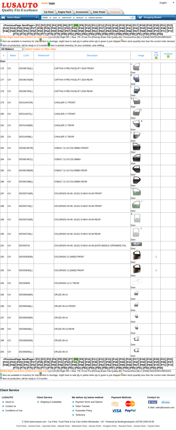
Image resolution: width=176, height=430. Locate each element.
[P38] (108, 28)
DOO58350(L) (26, 352)
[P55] (54, 31)
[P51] (26, 31)
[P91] (139, 34)
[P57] (67, 31)
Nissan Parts (95, 426)
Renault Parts (125, 426)
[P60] (88, 31)
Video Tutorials (82, 406)
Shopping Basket (150, 17)
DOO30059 (24, 283)
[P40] (122, 28)
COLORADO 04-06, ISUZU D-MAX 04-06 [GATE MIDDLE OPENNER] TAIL (90, 245)
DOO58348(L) (26, 306)
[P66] (129, 31)
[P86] (105, 34)
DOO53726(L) (26, 234)
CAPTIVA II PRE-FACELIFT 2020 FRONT (74, 68)
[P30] (54, 28)
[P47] (170, 28)
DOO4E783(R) (26, 80)
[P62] (102, 31)
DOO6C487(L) (26, 159)
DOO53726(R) (26, 219)
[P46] (163, 28)
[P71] (163, 31)
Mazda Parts (64, 426)
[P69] (150, 31)
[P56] (60, 31)
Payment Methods (121, 397)
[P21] (163, 25)
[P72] (170, 31)
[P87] (112, 34)
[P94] (160, 34)
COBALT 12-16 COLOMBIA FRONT (71, 148)
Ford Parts (22, 426)
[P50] (20, 31)
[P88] (119, 34)
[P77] (43, 34)
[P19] (149, 25)
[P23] (6, 28)
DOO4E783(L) (26, 91)
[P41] (129, 28)
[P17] (136, 25)
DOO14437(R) (26, 102)
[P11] (94, 25)
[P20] (156, 25)
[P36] (95, 28)
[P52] (33, 31)
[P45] (156, 28)
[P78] (50, 34)
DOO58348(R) (26, 294)
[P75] (30, 34)
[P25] (20, 28)
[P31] (60, 28)
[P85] (98, 34)
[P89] (126, 34)
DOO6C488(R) (26, 170)
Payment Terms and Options (89, 402)
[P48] (6, 31)
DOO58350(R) (26, 340)
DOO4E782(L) (26, 68)
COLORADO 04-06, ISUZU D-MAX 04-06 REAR (77, 219)
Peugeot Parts (110, 426)
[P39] (115, 28)
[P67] (136, 31)
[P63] (108, 31)
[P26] (26, 28)
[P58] (74, 31)
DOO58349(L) (26, 329)
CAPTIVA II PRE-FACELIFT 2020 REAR (73, 80)
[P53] (40, 31)
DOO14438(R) (26, 125)
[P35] (88, 28)
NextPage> (28, 25)
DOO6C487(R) (26, 148)
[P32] (67, 28)
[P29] (47, 28)
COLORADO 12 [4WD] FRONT (69, 257)
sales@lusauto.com (165, 407)
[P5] (59, 25)
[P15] (122, 25)
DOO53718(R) (26, 193)
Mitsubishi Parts (79, 426)
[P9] (81, 25)
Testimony (80, 415)
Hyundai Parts (49, 426)
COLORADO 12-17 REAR (66, 283)
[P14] (115, 25)
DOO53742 (24, 245)
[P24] (13, 28)
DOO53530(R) (26, 257)
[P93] (153, 34)
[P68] (143, 31)
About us (9, 402)
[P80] (64, 34)
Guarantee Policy (83, 410)
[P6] (65, 25)
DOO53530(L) (26, 270)
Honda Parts (34, 426)
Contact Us (10, 406)
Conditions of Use (13, 410)
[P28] (40, 28)
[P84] (91, 34)
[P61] (95, 31)
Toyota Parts (154, 426)
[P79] (57, 34)
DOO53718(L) (26, 206)
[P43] (143, 28)
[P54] (47, 31)
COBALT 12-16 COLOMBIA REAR (70, 170)
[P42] (136, 28)
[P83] (85, 34)
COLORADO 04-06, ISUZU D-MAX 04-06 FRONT (78, 193)
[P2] (43, 25)
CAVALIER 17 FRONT (65, 102)
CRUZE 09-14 (61, 294)
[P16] (129, 25)
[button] (132, 18)
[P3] (49, 25)
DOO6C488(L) (26, 181)
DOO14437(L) (26, 114)
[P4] (54, 25)
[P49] (13, 31)
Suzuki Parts (140, 426)
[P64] (115, 31)
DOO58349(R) (26, 317)
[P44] (150, 28)
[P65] (122, 31)
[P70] (156, 31)
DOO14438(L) (26, 136)
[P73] (16, 34)
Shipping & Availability (50, 402)
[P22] (170, 25)
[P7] (70, 25)
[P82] (78, 34)
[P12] (101, 25)
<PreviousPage (12, 25)
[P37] (102, 28)
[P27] (33, 28)
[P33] (74, 28)
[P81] (71, 34)
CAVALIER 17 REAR (64, 125)
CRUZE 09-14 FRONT (65, 306)
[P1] (38, 25)
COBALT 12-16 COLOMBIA (67, 159)
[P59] (81, 31)
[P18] (142, 25)
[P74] (23, 34)
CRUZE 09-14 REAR (64, 329)
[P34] (81, 28)
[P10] (88, 25)
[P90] (132, 34)
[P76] (37, 34)
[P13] (108, 25)
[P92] (146, 34)
